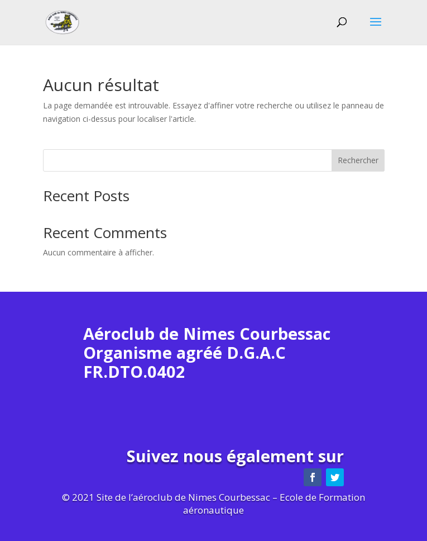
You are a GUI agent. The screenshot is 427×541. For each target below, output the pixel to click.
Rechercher (358, 160)
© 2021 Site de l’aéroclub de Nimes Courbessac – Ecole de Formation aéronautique (213, 504)
